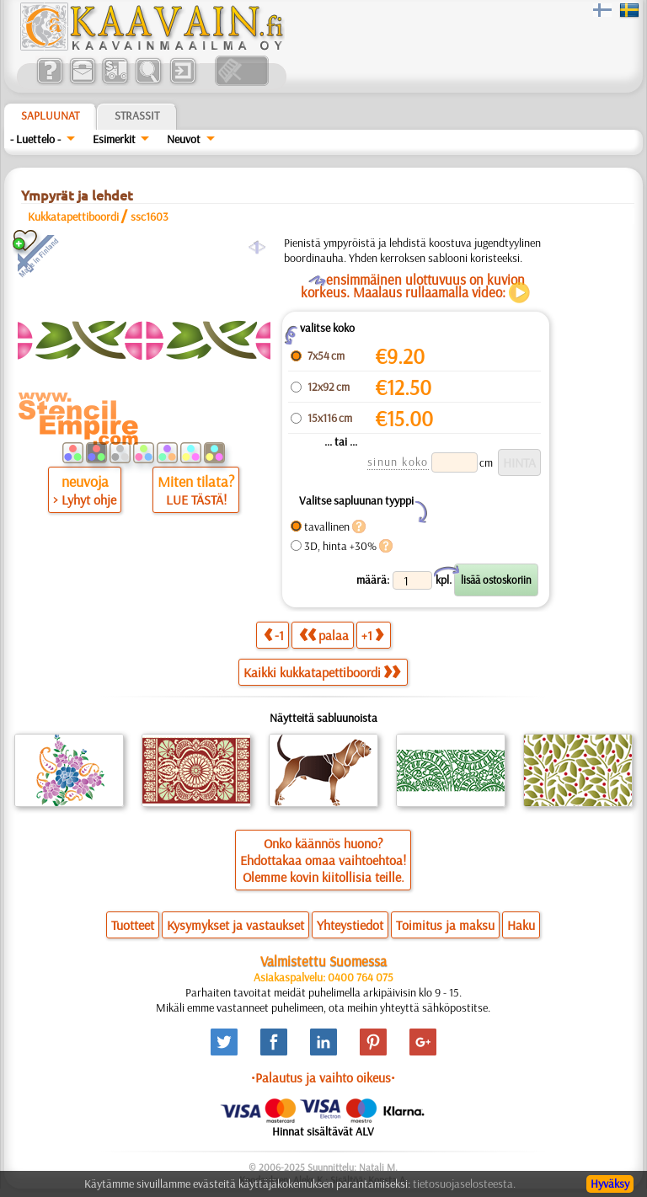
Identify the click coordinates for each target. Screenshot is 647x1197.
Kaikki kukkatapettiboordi (321, 672)
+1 (372, 635)
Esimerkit (114, 139)
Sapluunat (50, 115)
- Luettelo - (35, 139)
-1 (274, 635)
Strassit (137, 115)
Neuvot (184, 139)
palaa (324, 635)
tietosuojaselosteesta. (464, 1183)
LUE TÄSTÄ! (196, 499)
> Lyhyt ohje (84, 499)
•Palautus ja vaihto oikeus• (323, 1077)
